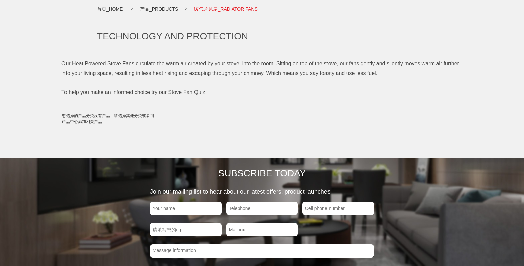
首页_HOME (110, 9)
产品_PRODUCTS (159, 9)
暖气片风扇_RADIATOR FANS (225, 9)
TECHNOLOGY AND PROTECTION (172, 36)
